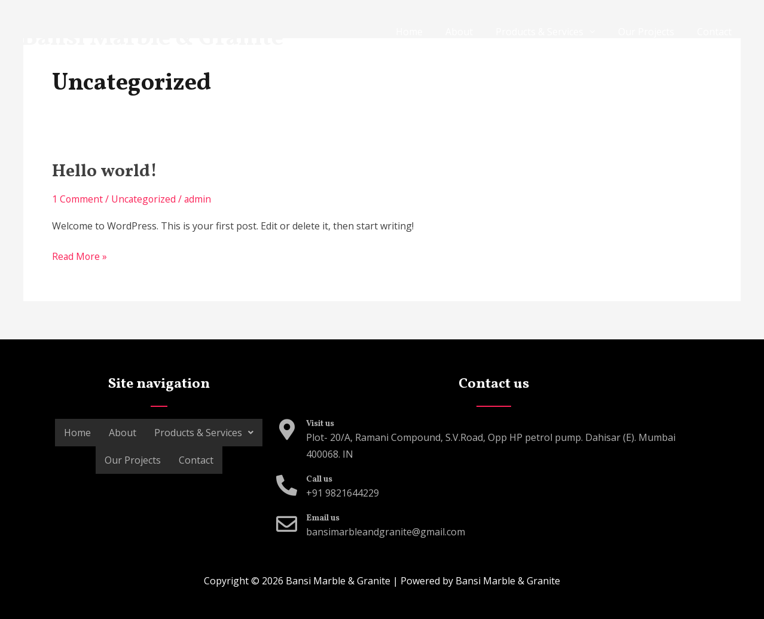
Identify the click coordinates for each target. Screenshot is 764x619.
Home (425, 31)
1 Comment (77, 199)
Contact (716, 31)
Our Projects (652, 31)
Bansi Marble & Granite (152, 39)
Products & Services (548, 31)
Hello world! (106, 171)
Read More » (80, 256)
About (471, 31)
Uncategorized (145, 199)
